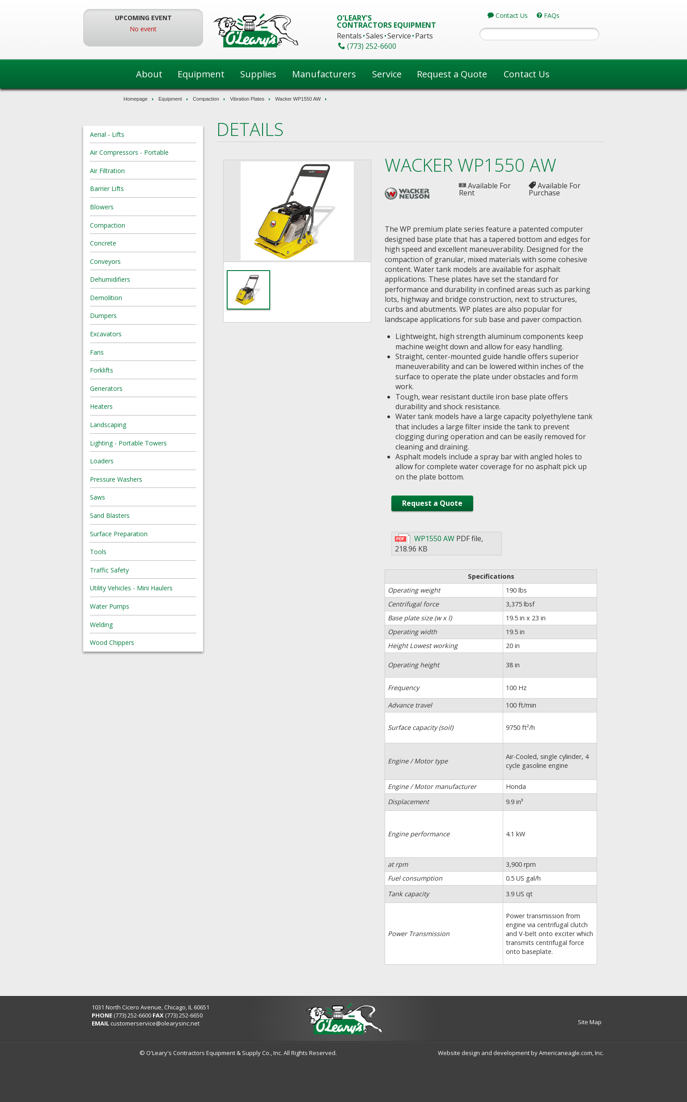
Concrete (141, 243)
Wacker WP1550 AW (298, 99)
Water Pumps (147, 606)
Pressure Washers (154, 479)
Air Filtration (145, 170)
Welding (139, 624)
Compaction (206, 99)
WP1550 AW (429, 579)
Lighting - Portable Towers (166, 443)
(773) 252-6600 (171, 1055)
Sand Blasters (148, 515)
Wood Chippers (150, 642)
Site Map (552, 1062)
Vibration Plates (247, 99)
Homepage (135, 99)
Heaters (139, 406)
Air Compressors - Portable (167, 152)
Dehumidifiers (148, 279)
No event (171, 29)
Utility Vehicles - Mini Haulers (169, 588)
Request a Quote (452, 74)
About (149, 74)
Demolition (144, 297)
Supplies (258, 74)
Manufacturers (324, 74)
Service (387, 74)
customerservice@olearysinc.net (193, 1064)
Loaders (140, 461)
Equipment (201, 74)
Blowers (140, 207)
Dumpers (141, 315)
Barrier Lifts (145, 188)
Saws (135, 497)
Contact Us (527, 74)
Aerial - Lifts (145, 134)
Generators (144, 388)
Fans (135, 352)
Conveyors (143, 261)
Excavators (144, 334)
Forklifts (139, 370)
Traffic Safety (147, 570)
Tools (136, 551)
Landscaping (146, 424)
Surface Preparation (157, 534)
